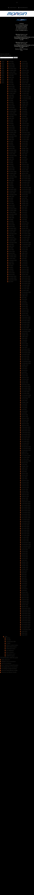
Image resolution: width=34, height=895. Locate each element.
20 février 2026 (25, 72)
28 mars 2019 (25, 374)
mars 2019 (11, 203)
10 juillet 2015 (25, 569)
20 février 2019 (25, 377)
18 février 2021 (25, 311)
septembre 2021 (13, 155)
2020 (3, 72)
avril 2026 (11, 61)
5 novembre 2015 (26, 523)
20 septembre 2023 (26, 189)
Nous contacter (10, 652)
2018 (3, 75)
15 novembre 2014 (26, 626)
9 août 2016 (24, 464)
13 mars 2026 (25, 66)
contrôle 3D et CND (11, 641)
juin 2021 (11, 160)
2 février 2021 (25, 313)
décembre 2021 (12, 150)
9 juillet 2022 (25, 253)
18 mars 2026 (25, 65)
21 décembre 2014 (26, 610)
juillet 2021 (11, 159)
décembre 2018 (12, 208)
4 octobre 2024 (25, 137)
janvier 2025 (12, 88)
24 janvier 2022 (25, 269)
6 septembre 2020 (26, 331)
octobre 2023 (12, 113)
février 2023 (12, 127)
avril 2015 (11, 269)
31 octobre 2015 (25, 524)
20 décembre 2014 (26, 611)
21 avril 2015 (24, 588)
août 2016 (11, 244)
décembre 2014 (12, 276)
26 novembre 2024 (26, 134)
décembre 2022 (12, 130)
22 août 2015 (25, 553)
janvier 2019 (12, 207)
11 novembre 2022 (26, 235)
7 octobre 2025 (25, 93)
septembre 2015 (13, 260)
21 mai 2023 (24, 214)
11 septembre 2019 (26, 363)
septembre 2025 (13, 73)
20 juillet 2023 (25, 203)
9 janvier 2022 (25, 274)
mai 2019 (11, 200)
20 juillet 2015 (25, 565)
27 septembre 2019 (26, 361)
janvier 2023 (12, 129)
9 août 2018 (24, 400)
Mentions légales (19, 49)
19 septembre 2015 (26, 542)
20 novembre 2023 (26, 180)
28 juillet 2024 (25, 150)
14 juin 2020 (24, 338)
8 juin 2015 (24, 574)
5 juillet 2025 (25, 105)
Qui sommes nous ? (10, 654)
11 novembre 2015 (26, 516)
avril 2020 (11, 185)
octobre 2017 (12, 231)
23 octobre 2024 (25, 136)
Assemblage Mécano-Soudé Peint (10, 666)
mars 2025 (11, 84)
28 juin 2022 (24, 255)
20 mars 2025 (25, 118)
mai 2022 (11, 143)
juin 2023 (11, 120)
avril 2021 (11, 164)
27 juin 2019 (24, 366)
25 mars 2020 (25, 343)
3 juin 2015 (24, 576)
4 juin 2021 (24, 297)
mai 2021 (11, 162)
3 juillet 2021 (25, 295)
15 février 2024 (25, 166)
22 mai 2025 (24, 109)
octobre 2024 (12, 93)
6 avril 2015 (24, 590)
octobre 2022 (12, 134)
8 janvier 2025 (25, 130)
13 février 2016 (25, 485)
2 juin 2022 (24, 258)
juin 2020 (11, 182)
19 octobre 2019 (25, 359)
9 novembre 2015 (26, 519)
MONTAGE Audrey (10, 648)
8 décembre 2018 (26, 384)
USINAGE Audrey (10, 655)
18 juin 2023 (24, 208)
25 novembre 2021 (26, 281)
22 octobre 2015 (25, 532)
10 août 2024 (25, 145)
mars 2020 (11, 187)
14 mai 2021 (24, 299)
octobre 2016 (12, 240)
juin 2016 (11, 247)
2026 (3, 61)
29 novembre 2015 (26, 505)
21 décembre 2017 (26, 429)
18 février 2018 (25, 418)
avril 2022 (11, 145)
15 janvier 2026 (25, 79)
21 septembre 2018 (26, 395)
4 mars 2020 (24, 347)
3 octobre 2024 (25, 139)
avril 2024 (11, 102)
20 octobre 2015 (25, 533)
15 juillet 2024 (25, 152)
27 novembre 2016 (26, 455)
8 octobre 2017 (25, 445)
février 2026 (12, 65)
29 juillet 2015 (25, 563)
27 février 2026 (25, 70)
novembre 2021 (12, 152)
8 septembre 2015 (26, 548)
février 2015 (12, 272)
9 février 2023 (25, 224)
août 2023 (11, 116)
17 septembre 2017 (26, 448)
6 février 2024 (25, 169)
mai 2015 (11, 267)
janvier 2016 (12, 253)
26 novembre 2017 (26, 434)
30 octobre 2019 (25, 356)
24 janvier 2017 (25, 453)
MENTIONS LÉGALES (11, 646)
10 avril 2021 (24, 303)
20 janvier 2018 (25, 423)
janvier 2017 (12, 237)
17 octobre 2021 (25, 287)
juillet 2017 (11, 235)
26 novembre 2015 (26, 508)
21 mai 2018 (24, 405)
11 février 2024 (25, 168)
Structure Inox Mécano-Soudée (9, 672)
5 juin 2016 (24, 471)
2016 (3, 79)
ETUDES (8, 643)
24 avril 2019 (24, 370)
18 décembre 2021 (26, 278)
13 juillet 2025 (25, 104)
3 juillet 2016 (25, 468)
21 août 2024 (25, 141)
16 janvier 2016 (25, 496)
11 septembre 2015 (26, 546)
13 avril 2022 (24, 263)
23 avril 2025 (24, 113)
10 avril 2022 (24, 265)
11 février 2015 (25, 595)
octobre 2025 (12, 72)
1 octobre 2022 (25, 240)
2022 (3, 68)
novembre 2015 (12, 256)
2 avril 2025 (24, 116)
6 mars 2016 (24, 476)
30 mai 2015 (24, 579)
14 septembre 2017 (26, 450)
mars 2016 (11, 249)
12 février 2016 (25, 487)
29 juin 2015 (24, 571)
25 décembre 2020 (26, 317)
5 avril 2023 (24, 219)
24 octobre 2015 (25, 528)
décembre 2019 (12, 189)
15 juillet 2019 (25, 365)
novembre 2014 (12, 278)
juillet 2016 (11, 246)
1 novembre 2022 (26, 237)
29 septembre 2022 (26, 242)
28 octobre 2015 (25, 526)
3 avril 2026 (24, 61)
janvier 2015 (12, 274)
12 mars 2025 (25, 120)
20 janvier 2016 (25, 494)
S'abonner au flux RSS (4, 54)
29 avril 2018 (24, 411)
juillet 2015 (11, 263)
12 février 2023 (25, 223)
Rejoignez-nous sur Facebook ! (9, 661)
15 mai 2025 (24, 111)
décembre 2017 (12, 228)
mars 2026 (11, 63)
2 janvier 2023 (25, 228)
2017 (3, 77)
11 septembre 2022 (26, 244)
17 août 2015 (25, 556)
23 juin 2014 (24, 633)
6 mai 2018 (24, 409)
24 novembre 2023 (26, 178)
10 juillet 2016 (25, 466)
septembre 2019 (13, 194)
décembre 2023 (12, 109)
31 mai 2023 (24, 212)
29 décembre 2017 (26, 427)
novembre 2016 (12, 239)
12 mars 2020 (25, 345)
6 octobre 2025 (25, 95)
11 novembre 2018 (26, 390)
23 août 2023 (25, 196)
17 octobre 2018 (25, 393)
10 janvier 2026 (25, 81)
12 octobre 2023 (25, 185)
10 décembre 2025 (26, 86)
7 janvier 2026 (25, 82)
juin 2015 (11, 265)
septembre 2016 (13, 242)
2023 (3, 66)
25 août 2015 (25, 551)
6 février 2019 (25, 381)
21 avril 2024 (24, 159)
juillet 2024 (11, 97)
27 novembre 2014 (26, 622)
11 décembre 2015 (26, 503)
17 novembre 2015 (26, 512)
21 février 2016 (25, 484)
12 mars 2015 (25, 592)
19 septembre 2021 (26, 292)
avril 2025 (11, 82)
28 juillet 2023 (25, 200)
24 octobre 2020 (25, 324)
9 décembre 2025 (26, 88)
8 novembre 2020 (26, 322)
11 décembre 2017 (26, 432)
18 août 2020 (25, 333)
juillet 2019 (11, 196)
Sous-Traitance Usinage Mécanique (10, 665)
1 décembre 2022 (26, 231)
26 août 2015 (25, 549)
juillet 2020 (11, 180)
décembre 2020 (12, 171)
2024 (3, 65)
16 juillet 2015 (25, 567)
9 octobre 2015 (25, 537)
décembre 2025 (12, 68)
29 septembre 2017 (26, 446)
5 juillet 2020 (25, 336)
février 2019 (12, 205)
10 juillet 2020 (25, 334)
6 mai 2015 (24, 587)
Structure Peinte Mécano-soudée (9, 670)
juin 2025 (11, 79)
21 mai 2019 (24, 368)
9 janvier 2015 (25, 604)
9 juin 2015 (24, 572)
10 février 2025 (25, 125)
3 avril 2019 (24, 372)
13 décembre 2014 (26, 619)
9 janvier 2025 (25, 129)
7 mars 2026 (24, 68)
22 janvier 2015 (25, 599)
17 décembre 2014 (26, 617)
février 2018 (12, 224)
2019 (3, 73)
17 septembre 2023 (26, 191)
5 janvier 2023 (25, 226)
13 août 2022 (25, 249)
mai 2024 (11, 100)
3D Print (8, 638)
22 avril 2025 (24, 114)
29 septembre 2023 (26, 187)
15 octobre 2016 (25, 457)
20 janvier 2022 (25, 272)
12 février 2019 (25, 379)
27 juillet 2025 (25, 102)
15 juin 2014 (24, 635)
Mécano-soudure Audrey (12, 645)
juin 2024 (11, 98)
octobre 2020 (12, 175)
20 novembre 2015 (26, 510)
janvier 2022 (12, 148)
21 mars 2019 (25, 375)
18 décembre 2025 (26, 84)
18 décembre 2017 (26, 430)
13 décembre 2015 (26, 501)
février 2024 (12, 105)
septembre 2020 (13, 176)
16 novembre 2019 (26, 352)
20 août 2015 (25, 555)
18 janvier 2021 (25, 315)
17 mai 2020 (24, 340)
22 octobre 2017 (25, 441)
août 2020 (11, 178)
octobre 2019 (12, 192)
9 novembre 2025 (26, 89)
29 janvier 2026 (25, 75)
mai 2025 (11, 81)
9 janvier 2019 (25, 382)
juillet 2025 (11, 77)
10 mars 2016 (25, 475)
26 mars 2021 (25, 304)
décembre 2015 (12, 255)
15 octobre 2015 (25, 535)
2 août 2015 (24, 560)
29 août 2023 (25, 194)
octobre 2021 (12, 153)
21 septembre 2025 (26, 97)
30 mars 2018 (25, 414)
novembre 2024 (12, 91)
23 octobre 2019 (25, 358)
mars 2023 (11, 125)
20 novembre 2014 (26, 624)
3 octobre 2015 (25, 539)
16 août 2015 (25, 558)
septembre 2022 (13, 136)
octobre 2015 (12, 258)
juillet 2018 (11, 217)
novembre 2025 (12, 70)
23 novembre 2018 (26, 388)
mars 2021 (11, 166)
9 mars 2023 (24, 221)
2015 (3, 81)
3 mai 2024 (24, 157)
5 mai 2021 (24, 301)
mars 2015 (11, 271)
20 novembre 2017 (26, 436)
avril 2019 (11, 201)
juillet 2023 (11, 118)
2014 (3, 82)
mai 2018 (11, 219)
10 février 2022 (25, 267)
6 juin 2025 (24, 107)
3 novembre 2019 (26, 354)
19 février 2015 (25, 594)
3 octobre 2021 (25, 290)
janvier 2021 (12, 169)
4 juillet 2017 (25, 452)
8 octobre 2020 (25, 327)
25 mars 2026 (25, 63)
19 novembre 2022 (26, 233)
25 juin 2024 (24, 153)
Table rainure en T (6, 659)
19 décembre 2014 (26, 613)
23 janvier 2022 (25, 271)
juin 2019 (11, 198)
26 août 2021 (25, 294)
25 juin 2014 (24, 631)
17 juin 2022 (24, 256)
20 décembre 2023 (26, 175)
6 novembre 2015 (26, 521)
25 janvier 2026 (25, 77)
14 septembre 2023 (26, 192)
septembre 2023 (13, 114)
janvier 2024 (12, 107)
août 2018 (11, 216)
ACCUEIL (8, 639)
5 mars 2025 (24, 121)
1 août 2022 (24, 251)
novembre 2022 (12, 132)
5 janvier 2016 (25, 498)
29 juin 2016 (24, 469)
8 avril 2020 (24, 342)
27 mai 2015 (24, 581)
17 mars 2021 (25, 308)
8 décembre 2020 (26, 320)
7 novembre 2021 (26, 285)
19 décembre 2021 (26, 276)
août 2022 (11, 137)
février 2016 (12, 251)
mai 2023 (11, 121)
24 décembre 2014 (26, 608)
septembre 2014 (13, 279)
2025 (3, 63)
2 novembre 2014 (26, 627)
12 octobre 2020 (25, 326)
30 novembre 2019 (26, 350)
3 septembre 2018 (26, 397)
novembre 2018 (12, 210)
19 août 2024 (25, 143)
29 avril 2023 (24, 216)
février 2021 (12, 168)
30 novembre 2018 (26, 386)
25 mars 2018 (25, 416)
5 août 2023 (24, 198)
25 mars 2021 (25, 306)
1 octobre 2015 (25, 540)
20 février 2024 (25, 164)
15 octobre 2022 (25, 239)
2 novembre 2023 (26, 182)
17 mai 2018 (24, 407)
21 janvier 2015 (25, 601)
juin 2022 (11, 141)
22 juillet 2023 (25, 201)
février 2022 (12, 146)
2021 (3, 70)
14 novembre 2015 (26, 514)
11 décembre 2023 (26, 176)
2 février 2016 (25, 491)
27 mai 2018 (24, 404)
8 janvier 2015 (25, 606)
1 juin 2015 (24, 578)
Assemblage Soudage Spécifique (9, 668)
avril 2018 (11, 221)
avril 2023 (11, 123)
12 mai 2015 (24, 585)
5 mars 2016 (24, 478)
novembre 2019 (12, 191)
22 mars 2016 (25, 473)
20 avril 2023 (24, 217)
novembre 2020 (12, 173)
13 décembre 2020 (26, 318)
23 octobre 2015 (25, 530)
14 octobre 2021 (25, 288)
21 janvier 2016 (25, 492)
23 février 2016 (25, 480)
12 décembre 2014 (26, 620)
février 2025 (12, 86)
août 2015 (11, 262)
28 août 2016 (25, 462)
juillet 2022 (11, 139)
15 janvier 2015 (25, 603)
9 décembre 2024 (26, 132)
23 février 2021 (25, 310)
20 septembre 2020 (26, 329)
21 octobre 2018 (25, 391)
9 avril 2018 (24, 413)
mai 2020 (11, 184)
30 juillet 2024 (25, 148)
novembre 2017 (12, 230)
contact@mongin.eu (23, 7)
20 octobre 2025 (25, 91)
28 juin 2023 (24, 207)
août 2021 (11, 157)
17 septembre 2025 (26, 98)
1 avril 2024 (24, 160)
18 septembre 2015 (26, 544)
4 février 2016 (25, 489)
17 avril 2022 (24, 262)
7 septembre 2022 (26, 246)
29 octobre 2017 (25, 439)
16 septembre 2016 (26, 461)
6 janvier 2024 (25, 173)
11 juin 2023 (24, 210)
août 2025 (11, 75)
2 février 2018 (25, 421)
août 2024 (11, 95)
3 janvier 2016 (25, 500)
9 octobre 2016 (25, 459)
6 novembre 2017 (26, 437)
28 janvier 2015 (25, 597)
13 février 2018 (25, 420)
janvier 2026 (12, 66)
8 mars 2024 (24, 162)
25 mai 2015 (24, 583)
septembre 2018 (13, 214)
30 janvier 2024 (25, 171)
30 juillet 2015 (25, 562)
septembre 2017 (13, 233)
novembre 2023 (12, 111)
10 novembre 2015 (26, 517)
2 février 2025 (25, 127)
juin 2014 (11, 281)
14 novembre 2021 (26, 283)
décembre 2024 (12, 89)
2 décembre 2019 (26, 349)
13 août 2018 (25, 398)
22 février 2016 (25, 482)
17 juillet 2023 (25, 205)
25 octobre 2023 (25, 184)
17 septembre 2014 (26, 629)
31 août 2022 (25, 247)
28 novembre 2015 (26, 507)
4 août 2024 (24, 146)
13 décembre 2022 (26, 230)
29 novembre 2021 (26, 279)
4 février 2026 (25, 73)
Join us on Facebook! (6, 663)
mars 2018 (11, 223)
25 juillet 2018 (25, 402)
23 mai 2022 (24, 260)
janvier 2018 (12, 226)
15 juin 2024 (24, 155)
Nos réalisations (10, 650)
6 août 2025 (24, 100)
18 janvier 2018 (25, 425)
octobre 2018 (12, 212)
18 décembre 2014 (26, 615)
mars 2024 (11, 104)
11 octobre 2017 (25, 443)
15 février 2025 (25, 123)
